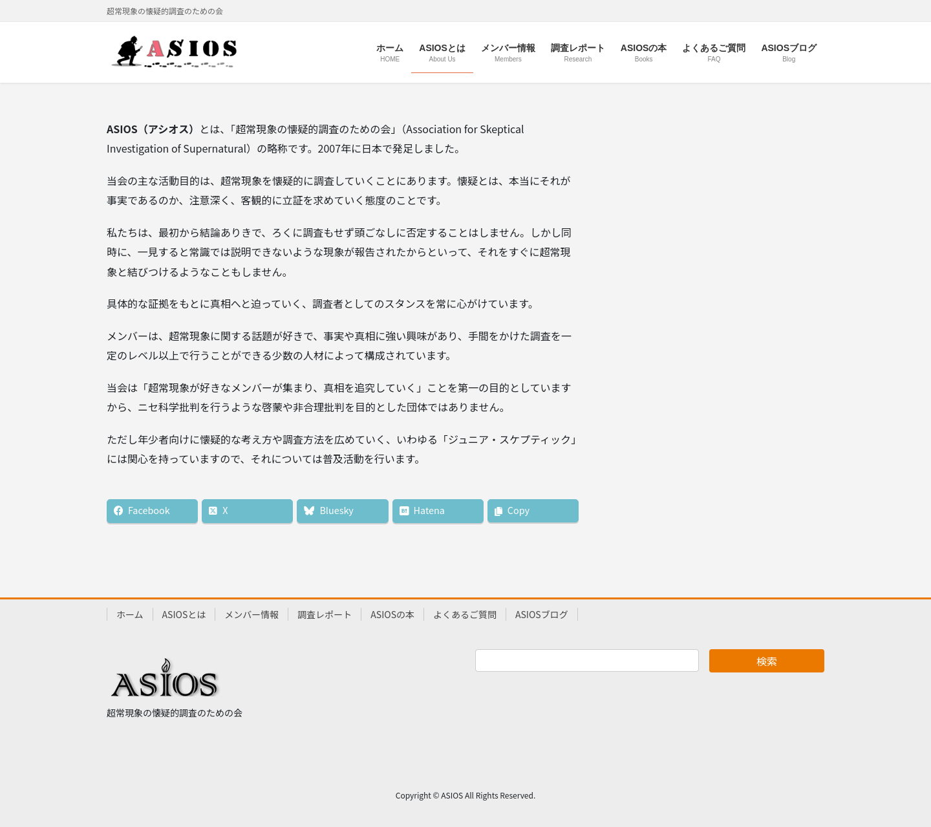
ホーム (130, 614)
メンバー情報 (251, 614)
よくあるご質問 (465, 614)
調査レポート (324, 614)
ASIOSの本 (392, 614)
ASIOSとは (184, 614)
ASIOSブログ (541, 614)
